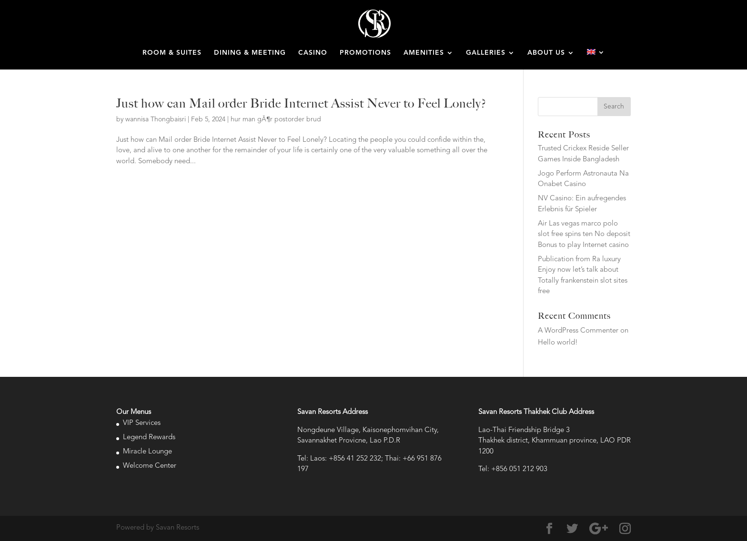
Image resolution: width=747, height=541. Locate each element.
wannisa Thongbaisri (155, 119)
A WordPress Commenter (578, 330)
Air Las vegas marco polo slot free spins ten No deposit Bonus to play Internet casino (584, 234)
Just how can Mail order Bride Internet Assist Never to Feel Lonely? (301, 103)
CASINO (312, 52)
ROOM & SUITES (172, 52)
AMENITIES (424, 52)
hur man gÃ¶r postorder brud (276, 119)
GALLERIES (485, 52)
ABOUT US (546, 52)
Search (614, 106)
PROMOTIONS (365, 52)
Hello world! (558, 342)
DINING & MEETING (250, 52)
